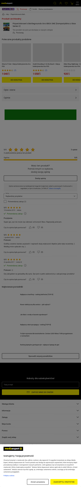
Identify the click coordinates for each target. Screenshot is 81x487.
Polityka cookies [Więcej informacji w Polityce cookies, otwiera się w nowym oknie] (9, 475)
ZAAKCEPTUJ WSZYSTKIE (63, 482)
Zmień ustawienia (38, 482)
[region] (40, 465)
